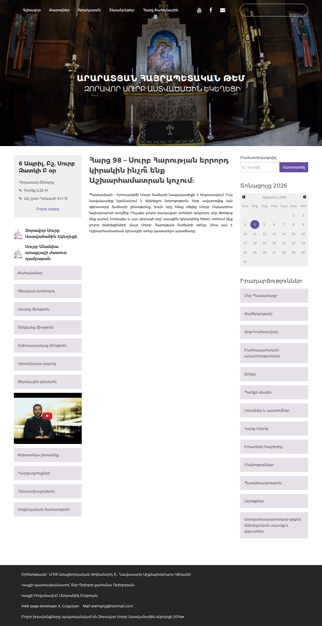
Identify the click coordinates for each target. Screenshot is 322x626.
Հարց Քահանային (160, 10)
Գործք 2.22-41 (33, 190)
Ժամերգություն (258, 313)
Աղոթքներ (254, 501)
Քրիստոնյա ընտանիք (38, 455)
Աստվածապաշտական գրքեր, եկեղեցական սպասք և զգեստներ (273, 525)
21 (284, 243)
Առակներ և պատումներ (266, 410)
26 (264, 252)
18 (254, 243)
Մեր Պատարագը (260, 295)
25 (254, 252)
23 (303, 243)
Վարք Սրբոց (256, 428)
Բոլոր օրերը (47, 209)
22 (293, 243)
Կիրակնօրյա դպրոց (37, 363)
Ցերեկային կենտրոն (37, 381)
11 (254, 234)
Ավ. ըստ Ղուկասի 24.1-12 (43, 198)
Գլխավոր (32, 10)
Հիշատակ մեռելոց (36, 182)
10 (245, 234)
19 (264, 243)
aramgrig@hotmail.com (112, 606)
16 (303, 234)
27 (274, 252)
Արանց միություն (33, 309)
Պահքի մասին (257, 392)
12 (264, 234)
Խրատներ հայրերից (263, 446)
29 (293, 252)
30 (303, 252)
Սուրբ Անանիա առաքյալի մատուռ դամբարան (40, 252)
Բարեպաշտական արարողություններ (262, 353)
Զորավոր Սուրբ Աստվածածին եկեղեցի (45, 233)
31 (245, 262)
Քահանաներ (30, 273)
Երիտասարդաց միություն (42, 345)
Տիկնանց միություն (36, 327)
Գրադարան (89, 10)
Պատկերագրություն (263, 483)
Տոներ (250, 374)
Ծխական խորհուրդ (36, 291)
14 (284, 234)
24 (245, 252)
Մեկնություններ (258, 465)
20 (274, 243)
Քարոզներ (59, 10)
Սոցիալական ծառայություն (44, 509)
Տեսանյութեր (121, 10)
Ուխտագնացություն (36, 491)
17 (245, 243)
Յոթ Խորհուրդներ (261, 332)
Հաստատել (294, 167)
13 (274, 234)
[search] (269, 10)
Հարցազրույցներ (34, 473)
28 (284, 252)
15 (293, 234)
